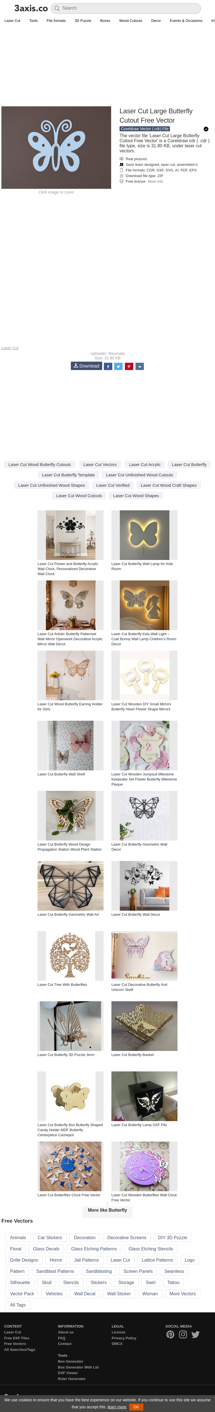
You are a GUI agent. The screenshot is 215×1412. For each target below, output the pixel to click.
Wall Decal (84, 1293)
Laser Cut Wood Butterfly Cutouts (39, 464)
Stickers (99, 1282)
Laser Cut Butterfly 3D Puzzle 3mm (66, 1055)
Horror (56, 1260)
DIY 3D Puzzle (172, 1237)
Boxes (105, 21)
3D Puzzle (83, 21)
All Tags (18, 1305)
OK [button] (136, 1407)
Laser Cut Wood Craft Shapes (169, 485)
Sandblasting (99, 1271)
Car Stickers (50, 1237)
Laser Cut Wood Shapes (136, 495)
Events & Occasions (186, 21)
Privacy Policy (124, 1338)
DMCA (117, 1344)
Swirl (151, 1282)
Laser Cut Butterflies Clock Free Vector (69, 1195)
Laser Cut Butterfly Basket (132, 1055)
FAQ (62, 1338)
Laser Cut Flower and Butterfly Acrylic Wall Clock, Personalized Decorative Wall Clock (68, 569)
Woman (150, 1293)
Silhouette (20, 1282)
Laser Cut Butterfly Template (68, 474)
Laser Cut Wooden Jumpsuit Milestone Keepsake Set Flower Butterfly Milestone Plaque (144, 779)
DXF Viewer (68, 1373)
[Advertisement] (107, 66)
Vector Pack (22, 1293)
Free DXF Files (16, 1338)
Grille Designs (24, 1260)
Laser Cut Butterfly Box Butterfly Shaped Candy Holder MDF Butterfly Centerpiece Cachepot (70, 1130)
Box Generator (70, 1361)
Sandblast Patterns (55, 1271)
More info (155, 181)
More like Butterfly (107, 1210)
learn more (117, 1407)
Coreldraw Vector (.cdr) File (145, 129)
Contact (64, 1344)
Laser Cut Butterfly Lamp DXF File (139, 1125)
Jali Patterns (86, 1260)
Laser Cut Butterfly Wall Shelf (61, 774)
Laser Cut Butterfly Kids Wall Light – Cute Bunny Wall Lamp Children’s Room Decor (143, 639)
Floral (15, 1248)
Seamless (174, 1271)
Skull (47, 1282)
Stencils (71, 1282)
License (118, 1332)
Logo (190, 1260)
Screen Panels (138, 1271)
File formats (56, 21)
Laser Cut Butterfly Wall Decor (135, 914)
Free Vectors (15, 1344)
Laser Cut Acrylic (145, 464)
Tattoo (173, 1282)
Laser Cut (12, 21)
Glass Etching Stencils (150, 1248)
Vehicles (54, 1293)
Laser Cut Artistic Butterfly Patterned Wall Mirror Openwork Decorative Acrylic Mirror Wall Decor (70, 639)
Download (86, 365)
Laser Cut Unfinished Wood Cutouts (139, 474)
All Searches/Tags (19, 1349)
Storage (126, 1282)
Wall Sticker (119, 1293)
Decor (156, 21)
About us (66, 1332)
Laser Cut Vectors (100, 464)
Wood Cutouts (130, 21)
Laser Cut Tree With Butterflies (62, 984)
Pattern (17, 1271)
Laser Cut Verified (113, 485)
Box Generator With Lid (78, 1367)
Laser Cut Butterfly (189, 464)
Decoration (84, 1237)
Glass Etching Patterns (94, 1248)
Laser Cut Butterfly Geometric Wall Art (68, 914)
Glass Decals (46, 1248)
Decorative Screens (126, 1237)
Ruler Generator (72, 1379)
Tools (33, 21)
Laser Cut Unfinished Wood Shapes (51, 485)
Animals (18, 1237)
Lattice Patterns (157, 1260)
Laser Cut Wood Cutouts (79, 495)
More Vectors (183, 1293)
